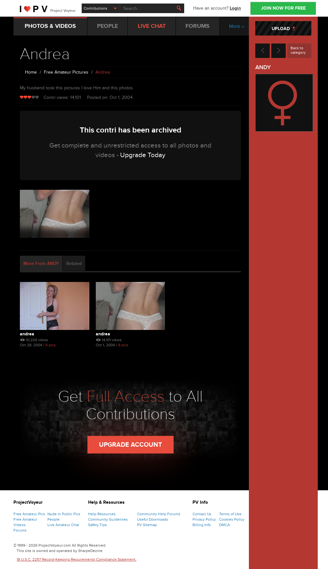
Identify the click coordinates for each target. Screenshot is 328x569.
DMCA (224, 525)
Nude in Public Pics (63, 514)
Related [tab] (74, 263)
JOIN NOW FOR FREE (283, 8)
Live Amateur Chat (63, 525)
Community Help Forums (158, 514)
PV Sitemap (147, 525)
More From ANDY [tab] (41, 263)
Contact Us (202, 514)
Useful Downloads (152, 519)
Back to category (298, 50)
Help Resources (102, 514)
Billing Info (202, 525)
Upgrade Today (142, 155)
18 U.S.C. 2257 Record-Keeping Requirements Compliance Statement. (76, 559)
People (53, 519)
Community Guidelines (108, 519)
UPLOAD (283, 28)
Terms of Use (230, 514)
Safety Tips (97, 525)
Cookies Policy (231, 519)
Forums (20, 530)
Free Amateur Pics (29, 514)
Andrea (27, 334)
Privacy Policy (204, 519)
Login (235, 8)
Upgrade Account (130, 445)
